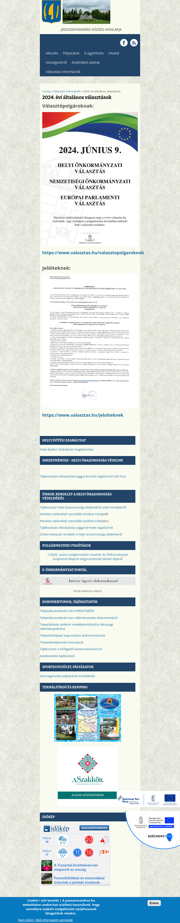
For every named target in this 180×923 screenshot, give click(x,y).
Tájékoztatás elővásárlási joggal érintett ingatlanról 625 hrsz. (83, 476)
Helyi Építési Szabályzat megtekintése (67, 449)
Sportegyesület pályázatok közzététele (67, 676)
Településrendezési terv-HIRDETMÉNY (67, 611)
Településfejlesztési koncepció (61, 642)
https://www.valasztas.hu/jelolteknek (82, 415)
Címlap (46, 91)
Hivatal (114, 53)
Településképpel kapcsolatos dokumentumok (72, 635)
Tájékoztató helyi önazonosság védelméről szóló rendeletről (83, 507)
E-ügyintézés (94, 53)
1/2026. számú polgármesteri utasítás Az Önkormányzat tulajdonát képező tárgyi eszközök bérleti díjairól (87, 556)
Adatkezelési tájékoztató (57, 656)
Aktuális (50, 54)
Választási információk (61, 72)
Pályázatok (71, 53)
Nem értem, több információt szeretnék (45, 920)
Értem (154, 903)
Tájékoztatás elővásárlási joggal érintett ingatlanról (76, 527)
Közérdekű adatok (84, 63)
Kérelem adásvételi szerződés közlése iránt (70, 514)
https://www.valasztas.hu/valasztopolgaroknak (93, 252)
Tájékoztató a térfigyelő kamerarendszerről (71, 649)
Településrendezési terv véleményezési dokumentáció (79, 618)
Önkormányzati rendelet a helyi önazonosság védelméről (81, 534)
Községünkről (55, 63)
